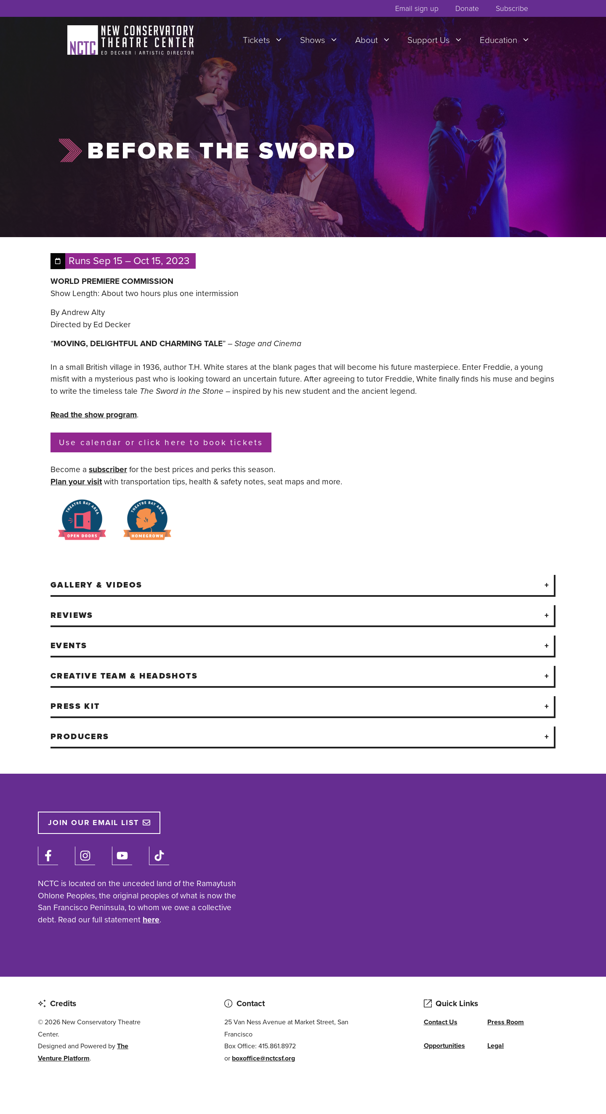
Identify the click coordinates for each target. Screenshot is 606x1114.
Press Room (505, 1022)
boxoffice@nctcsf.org (263, 1058)
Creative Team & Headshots (124, 676)
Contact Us (440, 1022)
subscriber (108, 469)
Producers (79, 736)
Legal (495, 1045)
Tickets (267, 40)
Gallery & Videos (96, 585)
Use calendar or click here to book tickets (161, 442)
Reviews (71, 615)
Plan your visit (76, 482)
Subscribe (512, 8)
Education (509, 40)
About (377, 40)
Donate (467, 8)
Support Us (439, 40)
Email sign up (417, 8)
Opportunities (444, 1045)
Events (68, 645)
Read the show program (93, 415)
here (151, 920)
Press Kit (75, 706)
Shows (323, 40)
